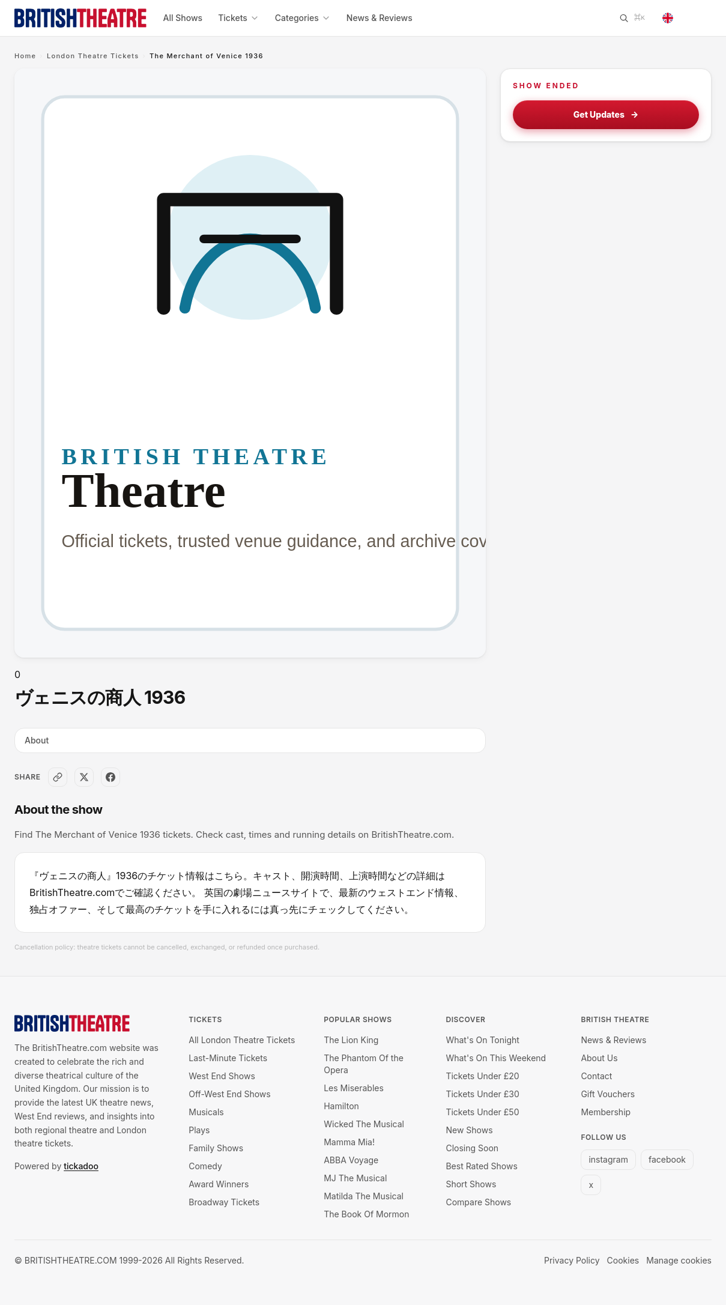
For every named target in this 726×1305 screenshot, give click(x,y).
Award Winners (219, 1184)
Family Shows (216, 1148)
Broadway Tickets (224, 1202)
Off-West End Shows (229, 1094)
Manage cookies (679, 1260)
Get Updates (606, 115)
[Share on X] (84, 777)
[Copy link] (57, 777)
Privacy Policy (572, 1260)
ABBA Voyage (351, 1160)
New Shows (469, 1130)
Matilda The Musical (364, 1196)
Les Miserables (354, 1088)
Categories (303, 18)
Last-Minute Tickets (228, 1058)
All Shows (183, 18)
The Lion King (351, 1040)
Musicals (206, 1112)
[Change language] (683, 18)
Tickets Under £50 (482, 1112)
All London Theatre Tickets (242, 1040)
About (37, 740)
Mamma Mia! (349, 1142)
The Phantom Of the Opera (364, 1064)
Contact (596, 1076)
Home (25, 56)
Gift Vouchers (608, 1094)
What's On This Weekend (496, 1058)
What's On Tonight (482, 1040)
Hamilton (341, 1106)
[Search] (632, 18)
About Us (599, 1058)
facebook (667, 1159)
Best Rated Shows (481, 1166)
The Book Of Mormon (366, 1214)
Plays (199, 1130)
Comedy (205, 1166)
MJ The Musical (355, 1178)
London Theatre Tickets (93, 56)
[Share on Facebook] (110, 777)
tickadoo (81, 1166)
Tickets (238, 18)
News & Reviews (379, 18)
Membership (606, 1112)
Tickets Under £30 (482, 1094)
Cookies (623, 1260)
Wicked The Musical (364, 1124)
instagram (608, 1159)
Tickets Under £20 (482, 1076)
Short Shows (471, 1184)
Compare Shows (478, 1202)
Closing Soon (472, 1148)
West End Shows (222, 1076)
